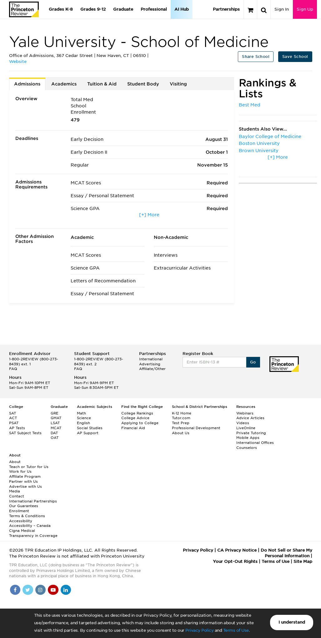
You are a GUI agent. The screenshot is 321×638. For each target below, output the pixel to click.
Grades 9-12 (93, 9)
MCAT (56, 428)
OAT (54, 437)
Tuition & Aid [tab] (102, 83)
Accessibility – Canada (30, 525)
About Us (180, 433)
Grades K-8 (61, 9)
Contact (16, 496)
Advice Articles (250, 418)
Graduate (123, 9)
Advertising (149, 364)
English (83, 423)
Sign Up (305, 9)
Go (253, 362)
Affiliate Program (25, 476)
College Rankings (137, 413)
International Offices (255, 442)
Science (84, 418)
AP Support (87, 433)
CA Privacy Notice (237, 550)
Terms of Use (236, 630)
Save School (295, 56)
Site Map (302, 561)
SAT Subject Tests (25, 433)
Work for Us (20, 471)
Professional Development (196, 428)
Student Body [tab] (143, 83)
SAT (12, 413)
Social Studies (90, 428)
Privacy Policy (199, 630)
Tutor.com (181, 418)
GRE (54, 413)
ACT (13, 418)
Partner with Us (23, 481)
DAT (54, 433)
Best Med (249, 104)
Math (81, 413)
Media (14, 491)
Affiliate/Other (152, 369)
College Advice (135, 418)
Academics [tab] (64, 83)
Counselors (246, 447)
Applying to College (139, 423)
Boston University (259, 143)
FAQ (13, 369)
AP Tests (17, 428)
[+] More (149, 214)
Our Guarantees (23, 506)
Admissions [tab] (27, 83)
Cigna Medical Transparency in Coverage (33, 533)
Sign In (281, 9)
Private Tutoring (251, 433)
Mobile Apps (247, 437)
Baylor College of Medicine (270, 136)
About (15, 462)
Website (18, 61)
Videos (242, 423)
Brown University (258, 150)
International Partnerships (33, 501)
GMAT (56, 418)
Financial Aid (133, 428)
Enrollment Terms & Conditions (27, 513)
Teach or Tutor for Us (28, 467)
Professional (154, 9)
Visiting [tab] (178, 83)
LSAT (55, 423)
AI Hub (181, 9)
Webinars (244, 413)
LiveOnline (245, 428)
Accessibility (20, 521)
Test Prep (180, 423)
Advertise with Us (25, 486)
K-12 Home (181, 413)
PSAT (13, 423)
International (151, 359)
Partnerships (226, 9)
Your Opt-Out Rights (235, 561)
